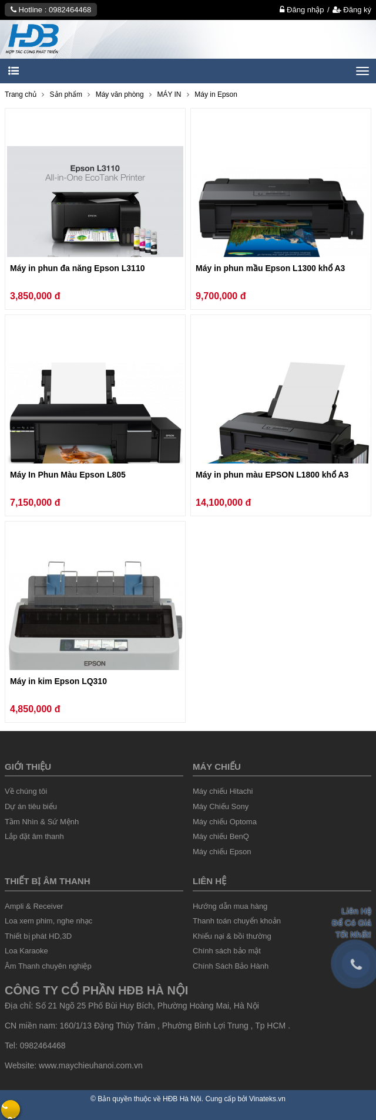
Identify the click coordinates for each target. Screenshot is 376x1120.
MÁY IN (169, 94)
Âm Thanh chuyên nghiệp (48, 966)
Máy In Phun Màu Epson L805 (68, 474)
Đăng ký (352, 9)
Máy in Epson (215, 94)
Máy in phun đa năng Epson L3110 (77, 268)
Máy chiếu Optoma (225, 821)
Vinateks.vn (267, 1099)
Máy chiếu (217, 767)
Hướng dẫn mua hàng (230, 906)
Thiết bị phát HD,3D (38, 936)
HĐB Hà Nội (182, 1099)
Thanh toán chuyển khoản (237, 920)
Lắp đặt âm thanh (34, 836)
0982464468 (70, 9)
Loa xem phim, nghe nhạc (48, 920)
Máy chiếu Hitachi (223, 791)
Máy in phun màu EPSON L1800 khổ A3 (272, 474)
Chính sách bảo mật (227, 950)
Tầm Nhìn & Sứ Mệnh (42, 821)
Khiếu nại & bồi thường (232, 936)
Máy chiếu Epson (222, 851)
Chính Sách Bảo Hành (230, 966)
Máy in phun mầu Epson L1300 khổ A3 (270, 268)
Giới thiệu (28, 767)
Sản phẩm (66, 94)
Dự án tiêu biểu (31, 806)
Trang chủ (20, 94)
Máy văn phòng (120, 94)
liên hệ (209, 881)
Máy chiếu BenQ (221, 836)
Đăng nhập (302, 9)
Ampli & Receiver (34, 906)
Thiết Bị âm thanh (47, 881)
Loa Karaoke (26, 950)
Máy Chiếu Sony (221, 806)
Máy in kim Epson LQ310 (58, 681)
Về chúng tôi (26, 791)
